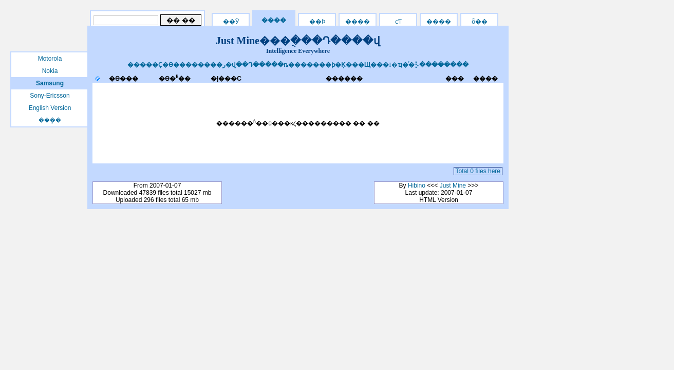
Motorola (50, 58)
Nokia (50, 71)
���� (438, 21)
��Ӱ (231, 21)
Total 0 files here (478, 171)
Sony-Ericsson (49, 95)
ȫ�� (480, 21)
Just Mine (453, 185)
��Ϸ (317, 21)
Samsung (50, 83)
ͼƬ (398, 21)
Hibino (416, 185)
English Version (50, 108)
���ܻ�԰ (50, 120)
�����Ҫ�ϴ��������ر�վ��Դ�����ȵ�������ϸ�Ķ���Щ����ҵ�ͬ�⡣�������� (297, 64)
